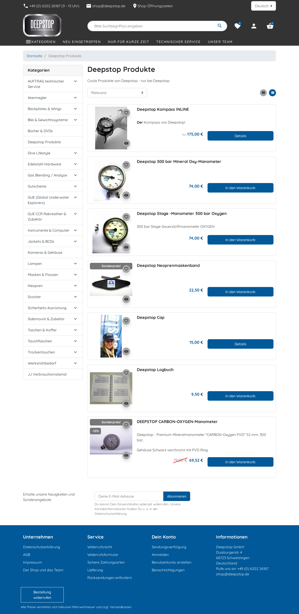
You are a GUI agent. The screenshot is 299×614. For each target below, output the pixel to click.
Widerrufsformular (102, 554)
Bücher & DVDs (40, 131)
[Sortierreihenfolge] (117, 92)
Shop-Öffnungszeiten (152, 6)
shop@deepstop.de (105, 6)
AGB (26, 554)
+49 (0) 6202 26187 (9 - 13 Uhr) (51, 6)
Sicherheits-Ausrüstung (47, 308)
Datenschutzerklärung (41, 547)
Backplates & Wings (44, 108)
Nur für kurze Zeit (128, 42)
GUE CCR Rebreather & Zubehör (47, 216)
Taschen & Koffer (42, 330)
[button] (270, 26)
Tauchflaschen (40, 341)
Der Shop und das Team (43, 570)
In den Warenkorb (240, 188)
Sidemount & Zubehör (46, 319)
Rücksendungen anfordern (109, 577)
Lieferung (95, 570)
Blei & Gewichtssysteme (48, 120)
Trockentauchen (41, 352)
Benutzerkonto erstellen (171, 562)
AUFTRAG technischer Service (46, 84)
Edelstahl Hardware (44, 164)
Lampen (35, 263)
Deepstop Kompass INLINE (163, 109)
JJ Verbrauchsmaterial (47, 374)
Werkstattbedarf (42, 363)
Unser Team (220, 42)
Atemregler (37, 97)
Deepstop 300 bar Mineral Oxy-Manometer (179, 161)
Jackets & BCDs (41, 241)
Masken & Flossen (43, 274)
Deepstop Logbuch (155, 369)
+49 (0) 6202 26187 (253, 568)
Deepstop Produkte (44, 142)
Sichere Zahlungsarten (106, 562)
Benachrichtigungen (168, 570)
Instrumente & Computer (48, 230)
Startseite (34, 56)
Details (240, 136)
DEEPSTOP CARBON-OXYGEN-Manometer (177, 421)
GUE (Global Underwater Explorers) (48, 200)
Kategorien (43, 42)
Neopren (35, 285)
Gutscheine (37, 186)
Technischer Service (178, 42)
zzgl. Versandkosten (116, 607)
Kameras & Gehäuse (45, 252)
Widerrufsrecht (99, 547)
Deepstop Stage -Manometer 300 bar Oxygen (182, 213)
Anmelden (160, 554)
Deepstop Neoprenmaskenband (168, 265)
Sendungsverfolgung (169, 547)
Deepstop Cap (150, 317)
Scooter (34, 296)
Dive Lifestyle (39, 153)
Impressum (32, 562)
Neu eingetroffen (82, 42)
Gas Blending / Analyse (47, 175)
